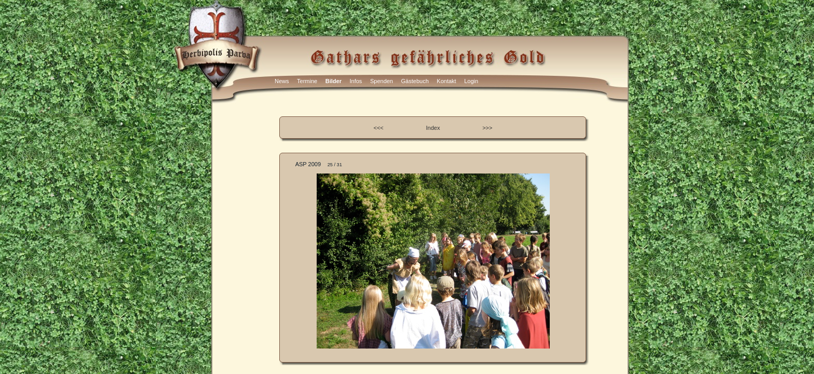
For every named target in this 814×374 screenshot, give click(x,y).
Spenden (381, 81)
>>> (487, 128)
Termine (307, 81)
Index (433, 128)
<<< (379, 128)
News (282, 81)
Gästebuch (415, 81)
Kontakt (446, 81)
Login (471, 81)
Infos (356, 81)
